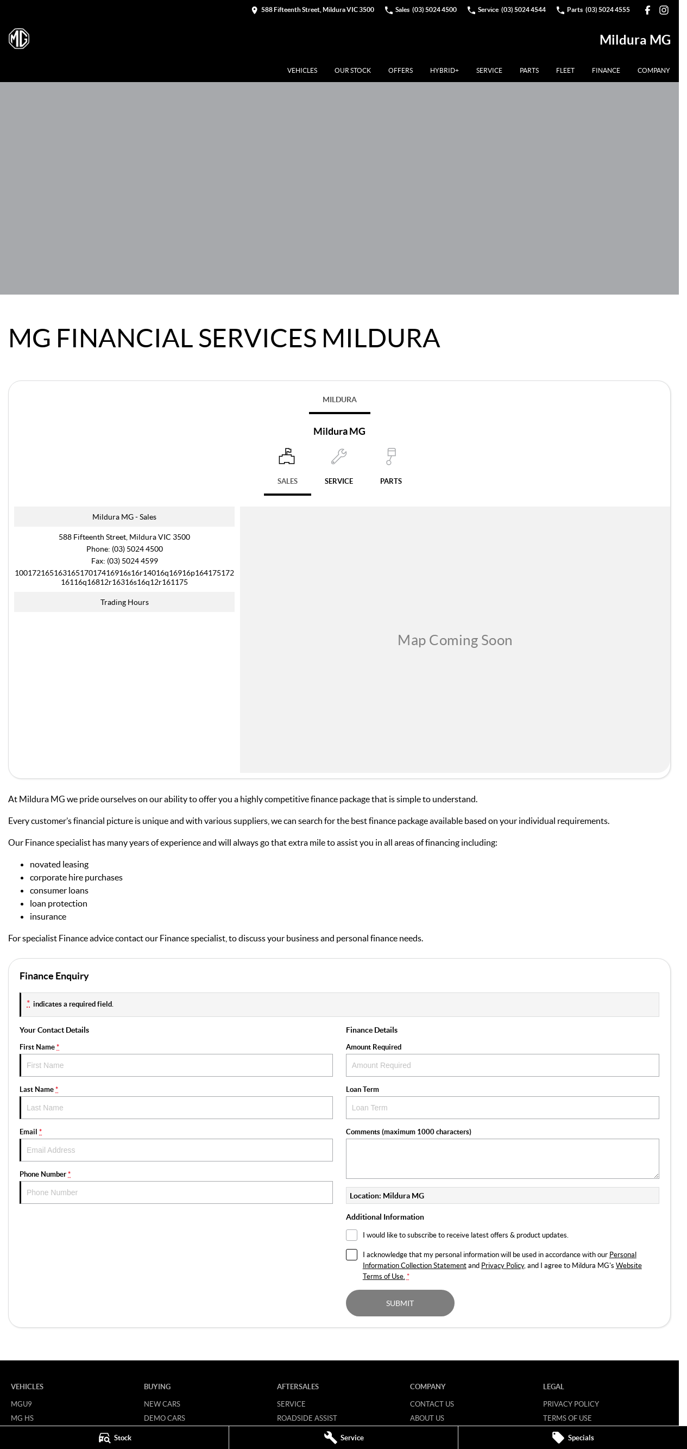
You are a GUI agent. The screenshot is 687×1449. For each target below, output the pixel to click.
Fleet (565, 70)
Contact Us (432, 1404)
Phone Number (176, 1187)
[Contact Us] (312, 10)
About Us (427, 1418)
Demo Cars (164, 1418)
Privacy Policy (571, 1404)
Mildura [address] (340, 399)
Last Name (176, 1102)
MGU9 (21, 1404)
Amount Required (502, 1059)
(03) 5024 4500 (137, 548)
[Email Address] (124, 577)
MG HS (22, 1418)
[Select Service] (339, 471)
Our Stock (353, 70)
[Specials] (572, 1437)
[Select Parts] (391, 471)
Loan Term (502, 1102)
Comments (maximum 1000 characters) (502, 1153)
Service (489, 70)
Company (654, 70)
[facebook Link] (647, 10)
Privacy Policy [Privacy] (502, 1265)
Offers (400, 70)
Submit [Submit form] (400, 1303)
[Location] (287, 472)
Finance (606, 70)
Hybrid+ (444, 70)
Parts (529, 70)
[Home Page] (19, 39)
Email (176, 1144)
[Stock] (114, 1437)
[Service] (343, 1437)
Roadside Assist (307, 1418)
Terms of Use (567, 1418)
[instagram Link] (664, 10)
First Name (176, 1059)
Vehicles (302, 70)
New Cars (162, 1404)
